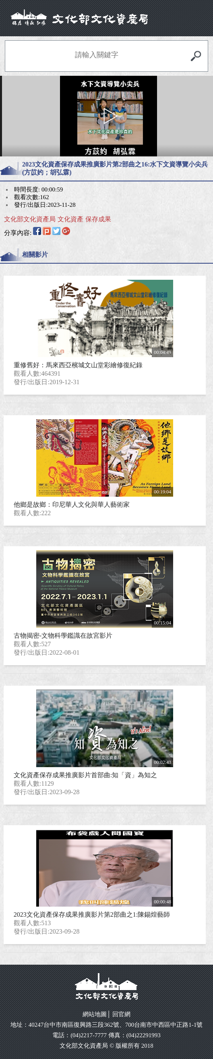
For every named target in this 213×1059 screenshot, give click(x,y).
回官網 (121, 1014)
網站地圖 (95, 1014)
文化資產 (70, 219)
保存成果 (98, 219)
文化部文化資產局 (30, 219)
